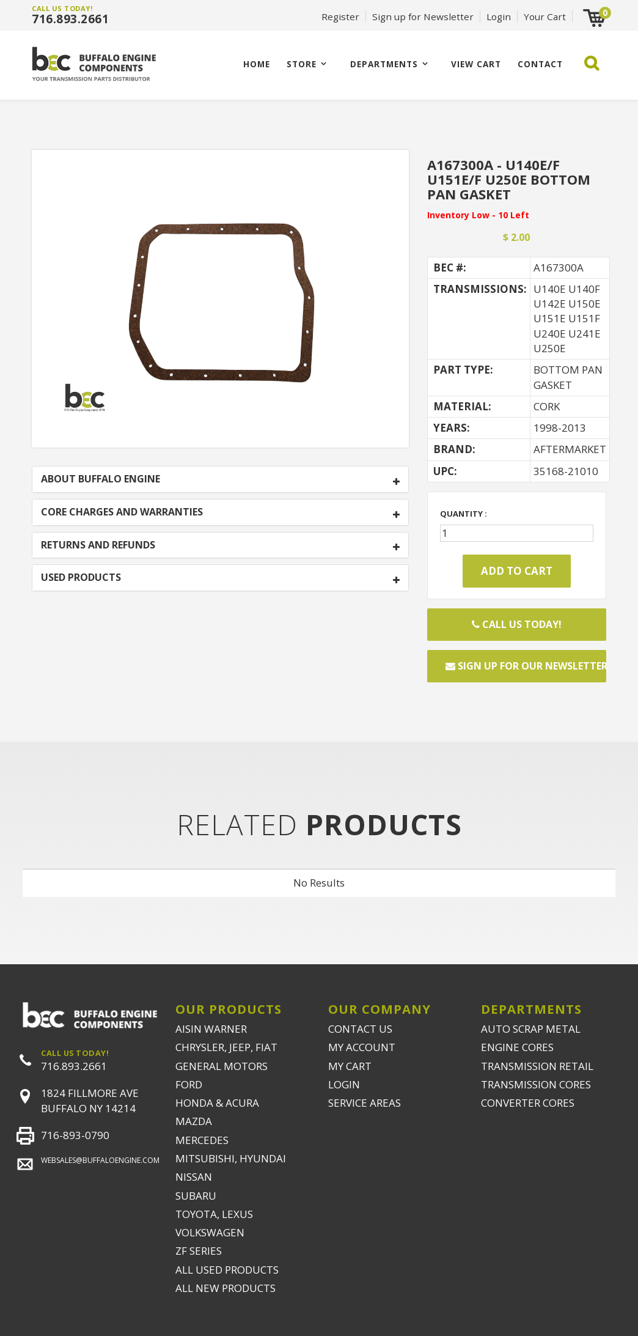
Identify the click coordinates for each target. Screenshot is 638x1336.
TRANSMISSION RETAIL (537, 1066)
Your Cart (545, 16)
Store (302, 64)
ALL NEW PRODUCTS (225, 1288)
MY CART (350, 1066)
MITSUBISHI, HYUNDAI (230, 1158)
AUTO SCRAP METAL (531, 1029)
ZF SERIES (198, 1251)
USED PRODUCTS (81, 577)
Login (498, 16)
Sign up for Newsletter (423, 16)
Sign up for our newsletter (526, 666)
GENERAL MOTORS (221, 1066)
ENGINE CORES (517, 1047)
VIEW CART (476, 64)
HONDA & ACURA (217, 1103)
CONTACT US (360, 1029)
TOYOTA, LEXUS (214, 1214)
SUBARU (195, 1196)
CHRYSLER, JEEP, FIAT (226, 1047)
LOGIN (344, 1084)
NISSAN (193, 1177)
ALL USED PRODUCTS (227, 1270)
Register (340, 16)
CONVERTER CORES (527, 1103)
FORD (188, 1084)
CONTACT (540, 64)
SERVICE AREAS (364, 1103)
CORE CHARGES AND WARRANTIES (122, 512)
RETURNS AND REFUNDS (98, 545)
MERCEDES (202, 1140)
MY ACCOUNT (361, 1047)
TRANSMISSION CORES (536, 1084)
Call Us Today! (517, 624)
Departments (384, 64)
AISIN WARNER (211, 1029)
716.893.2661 (70, 19)
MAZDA (193, 1121)
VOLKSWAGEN (209, 1232)
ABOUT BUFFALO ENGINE (100, 479)
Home (256, 64)
